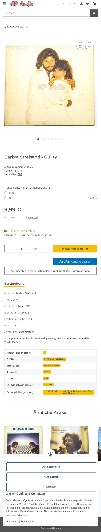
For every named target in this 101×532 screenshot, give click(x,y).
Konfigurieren (51, 476)
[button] (81, 3)
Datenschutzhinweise (17, 515)
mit (53, 198)
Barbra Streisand (52, 365)
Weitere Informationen (76, 271)
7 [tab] (59, 139)
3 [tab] (45, 139)
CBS (46, 378)
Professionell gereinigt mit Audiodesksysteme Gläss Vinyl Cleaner (69, 392)
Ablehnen (51, 487)
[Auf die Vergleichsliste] (80, 46)
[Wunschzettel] (87, 3)
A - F (19, 170)
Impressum (12, 521)
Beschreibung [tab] (14, 283)
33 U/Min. (48, 384)
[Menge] (21, 248)
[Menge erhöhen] (44, 248)
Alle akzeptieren (51, 466)
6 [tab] (56, 139)
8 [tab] (63, 139)
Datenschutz (28, 521)
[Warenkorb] (94, 3)
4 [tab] (49, 139)
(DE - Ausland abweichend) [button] (39, 234)
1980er (47, 372)
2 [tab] (42, 139)
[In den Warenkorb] (7, 37)
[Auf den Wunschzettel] (89, 46)
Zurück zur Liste (15, 26)
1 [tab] (38, 139)
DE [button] (60, 4)
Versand (33, 217)
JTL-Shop (56, 527)
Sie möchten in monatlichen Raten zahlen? (50, 271)
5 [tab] (52, 139)
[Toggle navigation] (4, 2)
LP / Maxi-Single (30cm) (54, 359)
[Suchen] (46, 13)
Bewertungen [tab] (40, 283)
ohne (11, 192)
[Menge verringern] (8, 248)
